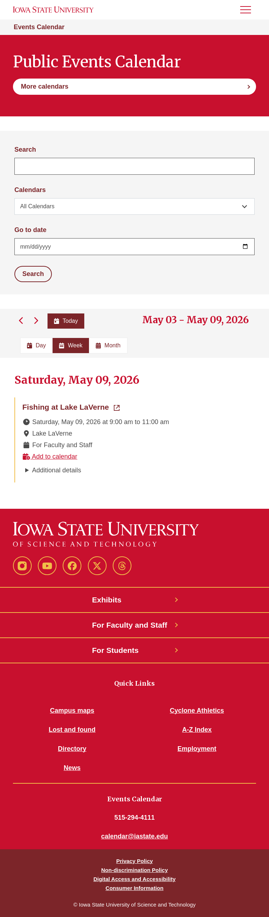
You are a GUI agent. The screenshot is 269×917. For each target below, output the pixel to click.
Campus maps (72, 710)
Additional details (56, 470)
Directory (72, 748)
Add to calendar (49, 456)
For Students (115, 650)
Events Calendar (39, 27)
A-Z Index (197, 729)
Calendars (30, 189)
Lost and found (72, 729)
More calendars (44, 86)
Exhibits (107, 600)
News (72, 767)
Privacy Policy (134, 861)
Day (36, 345)
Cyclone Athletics (197, 710)
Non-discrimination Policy (134, 870)
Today (66, 321)
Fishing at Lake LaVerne (71, 406)
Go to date (30, 229)
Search (25, 149)
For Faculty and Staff (129, 625)
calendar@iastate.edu (134, 836)
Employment (197, 748)
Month (108, 345)
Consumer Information (134, 888)
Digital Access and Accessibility (134, 879)
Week (70, 345)
